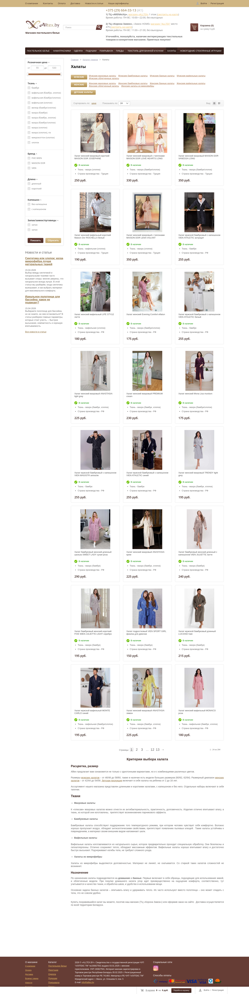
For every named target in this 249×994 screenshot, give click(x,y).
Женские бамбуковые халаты (133, 83)
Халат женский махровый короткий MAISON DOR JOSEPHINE (91, 157)
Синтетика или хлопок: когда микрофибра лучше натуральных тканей (44, 261)
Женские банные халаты (162, 83)
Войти (206, 990)
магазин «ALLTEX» (138, 14)
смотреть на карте (167, 14)
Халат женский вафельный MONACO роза (197, 711)
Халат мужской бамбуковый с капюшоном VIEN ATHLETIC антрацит (199, 236)
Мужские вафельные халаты (191, 75)
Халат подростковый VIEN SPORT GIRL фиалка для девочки (146, 632)
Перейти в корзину (181, 990)
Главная (74, 60)
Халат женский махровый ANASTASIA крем (145, 553)
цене (94, 103)
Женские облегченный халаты (104, 86)
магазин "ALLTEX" (160, 23)
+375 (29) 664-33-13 (121, 10)
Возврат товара (31, 978)
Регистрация (218, 990)
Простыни (53, 970)
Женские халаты (79, 85)
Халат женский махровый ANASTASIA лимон (145, 711)
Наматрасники (62, 51)
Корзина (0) (207, 25)
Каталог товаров (90, 60)
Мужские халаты (79, 77)
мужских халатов (90, 777)
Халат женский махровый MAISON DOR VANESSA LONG (198, 157)
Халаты (171, 51)
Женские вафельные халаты (191, 83)
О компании (31, 3)
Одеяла (78, 51)
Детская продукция (112, 780)
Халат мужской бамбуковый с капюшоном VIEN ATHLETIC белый (199, 315)
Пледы (120, 51)
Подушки (91, 51)
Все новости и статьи (35, 332)
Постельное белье (38, 51)
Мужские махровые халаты (102, 75)
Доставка (75, 3)
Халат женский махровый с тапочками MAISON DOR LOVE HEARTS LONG (145, 157)
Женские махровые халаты (102, 83)
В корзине (150, 990)
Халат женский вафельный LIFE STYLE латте (94, 315)
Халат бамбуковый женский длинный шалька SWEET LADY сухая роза (92, 553)
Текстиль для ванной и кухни (145, 51)
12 (152, 749)
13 (158, 749)
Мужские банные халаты (162, 75)
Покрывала (106, 51)
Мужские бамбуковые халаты (133, 75)
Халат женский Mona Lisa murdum (195, 393)
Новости (28, 983)
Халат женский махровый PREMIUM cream (144, 395)
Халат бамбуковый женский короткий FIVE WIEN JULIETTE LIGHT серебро (93, 632)
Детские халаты (83, 92)
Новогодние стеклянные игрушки (200, 51)
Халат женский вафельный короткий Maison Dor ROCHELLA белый (92, 236)
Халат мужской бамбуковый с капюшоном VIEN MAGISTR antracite (95, 474)
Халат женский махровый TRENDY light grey (198, 474)
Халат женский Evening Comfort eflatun (145, 314)
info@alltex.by (88, 982)
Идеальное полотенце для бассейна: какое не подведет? (42, 299)
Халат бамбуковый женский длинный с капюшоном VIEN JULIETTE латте (197, 553)
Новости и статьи (94, 3)
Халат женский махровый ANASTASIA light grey (93, 395)
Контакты (48, 3)
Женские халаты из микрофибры (137, 86)
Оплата (62, 3)
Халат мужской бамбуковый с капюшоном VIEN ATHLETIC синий (147, 474)
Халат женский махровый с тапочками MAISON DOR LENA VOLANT (145, 236)
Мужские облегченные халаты (104, 78)
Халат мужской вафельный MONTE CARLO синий (92, 711)
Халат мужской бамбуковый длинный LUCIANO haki (197, 632)
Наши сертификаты (118, 3)
